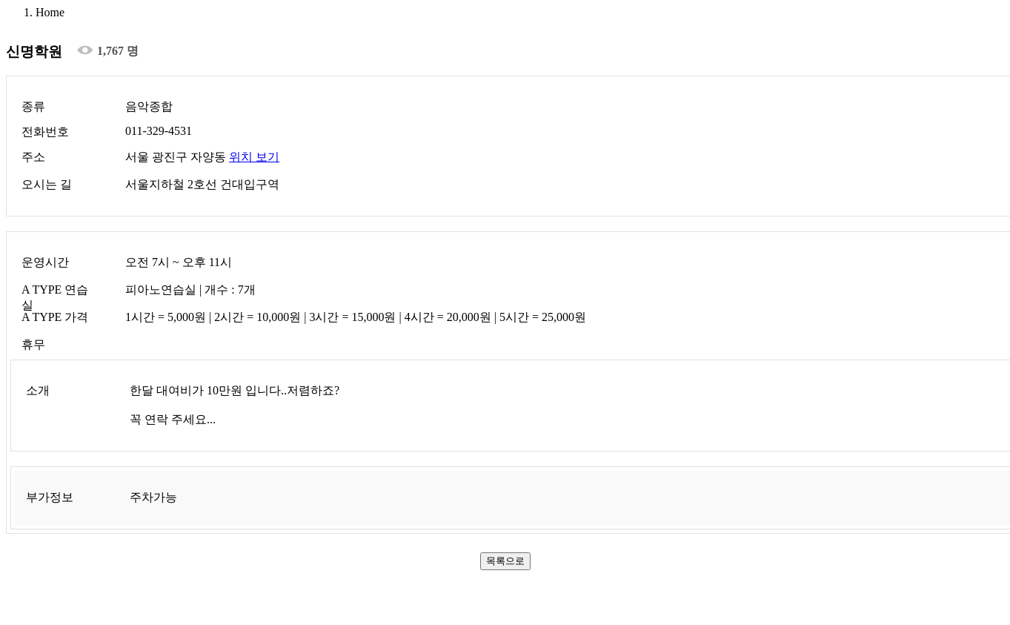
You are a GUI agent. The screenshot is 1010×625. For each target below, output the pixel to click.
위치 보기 (254, 157)
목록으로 (505, 560)
